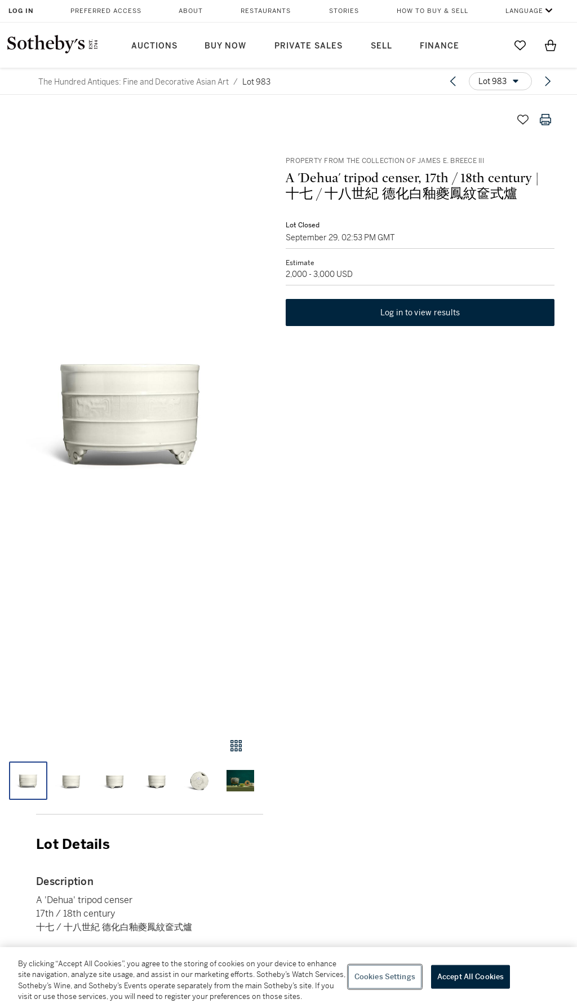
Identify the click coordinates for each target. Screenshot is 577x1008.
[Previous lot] (453, 81)
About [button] (191, 11)
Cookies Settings (384, 976)
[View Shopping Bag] (550, 45)
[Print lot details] (545, 120)
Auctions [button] (154, 46)
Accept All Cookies (470, 976)
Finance (439, 46)
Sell (381, 46)
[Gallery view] (236, 745)
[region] (288, 977)
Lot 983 (256, 82)
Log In (21, 11)
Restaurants (266, 11)
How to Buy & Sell (432, 11)
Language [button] (524, 11)
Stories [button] (344, 11)
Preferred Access (105, 11)
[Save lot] (523, 120)
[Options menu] (500, 81)
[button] (131, 412)
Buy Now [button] (225, 46)
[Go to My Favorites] (520, 45)
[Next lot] (547, 81)
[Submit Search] (489, 45)
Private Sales (308, 46)
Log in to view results (420, 312)
